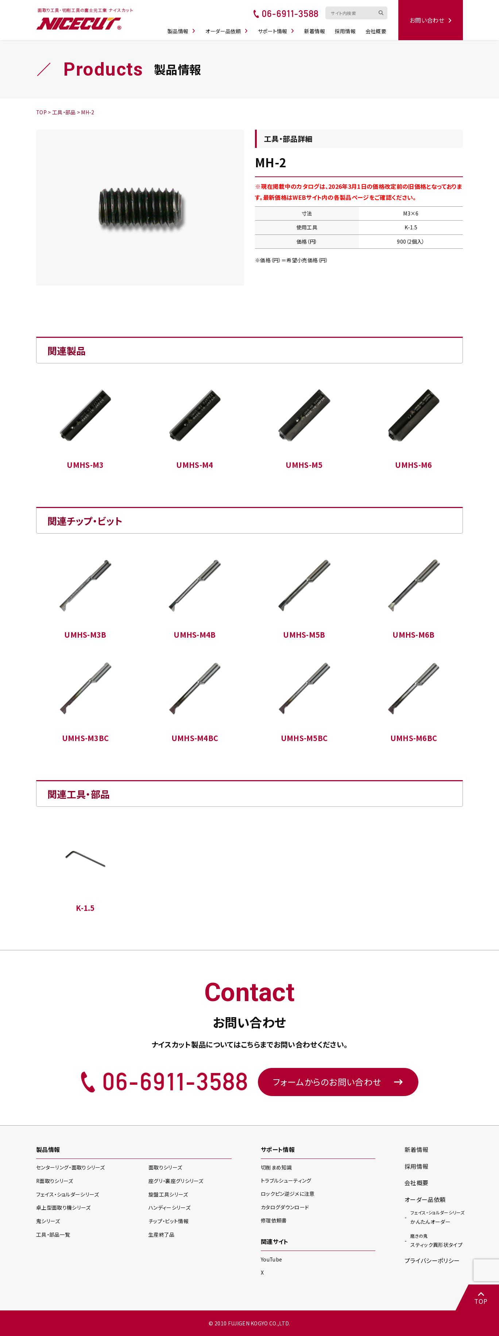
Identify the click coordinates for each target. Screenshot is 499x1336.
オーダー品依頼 (227, 30)
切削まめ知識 (276, 1167)
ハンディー (169, 1207)
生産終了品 (161, 1234)
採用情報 (346, 30)
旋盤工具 (168, 1194)
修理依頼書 (274, 1220)
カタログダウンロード (285, 1207)
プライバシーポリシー (432, 1260)
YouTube (271, 1259)
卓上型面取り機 (63, 1207)
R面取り (55, 1180)
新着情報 (315, 30)
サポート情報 (277, 30)
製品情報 (182, 30)
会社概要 (376, 30)
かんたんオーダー (437, 1216)
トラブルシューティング (286, 1180)
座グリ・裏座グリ (176, 1180)
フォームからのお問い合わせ (338, 1081)
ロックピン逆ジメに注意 (288, 1194)
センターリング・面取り (70, 1167)
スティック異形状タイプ (436, 1239)
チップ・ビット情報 (168, 1221)
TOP (480, 1298)
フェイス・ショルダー (67, 1194)
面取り (165, 1167)
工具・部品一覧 (53, 1234)
